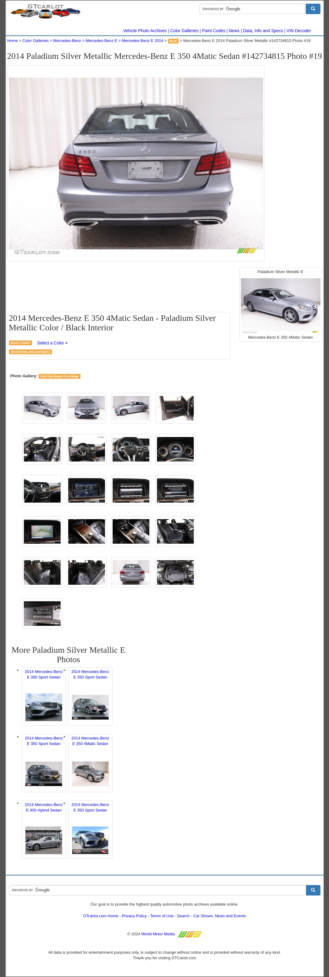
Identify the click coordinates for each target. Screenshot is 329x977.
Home (12, 40)
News (234, 30)
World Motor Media (158, 934)
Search (183, 916)
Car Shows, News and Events (219, 916)
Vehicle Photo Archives (144, 30)
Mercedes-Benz (67, 40)
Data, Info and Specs (263, 30)
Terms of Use (162, 916)
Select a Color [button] (52, 342)
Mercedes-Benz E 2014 (142, 40)
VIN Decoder (298, 30)
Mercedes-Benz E (101, 40)
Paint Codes (213, 30)
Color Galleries (184, 30)
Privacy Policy (134, 916)
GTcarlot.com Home (100, 916)
